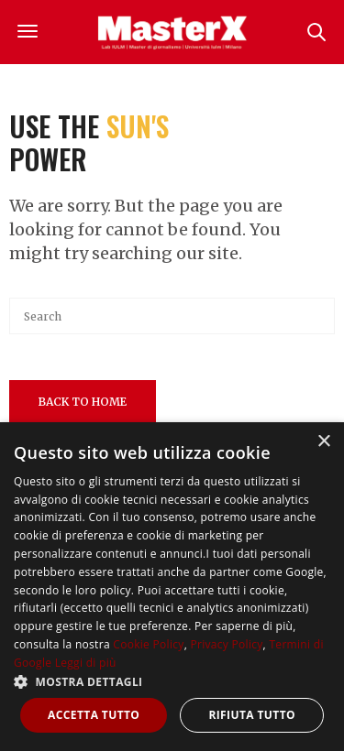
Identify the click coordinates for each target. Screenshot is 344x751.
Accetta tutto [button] (93, 715)
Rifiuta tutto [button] (251, 715)
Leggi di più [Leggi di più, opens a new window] (86, 662)
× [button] (323, 442)
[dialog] (172, 586)
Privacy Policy (226, 644)
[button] (172, 681)
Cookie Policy (148, 644)
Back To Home (83, 401)
